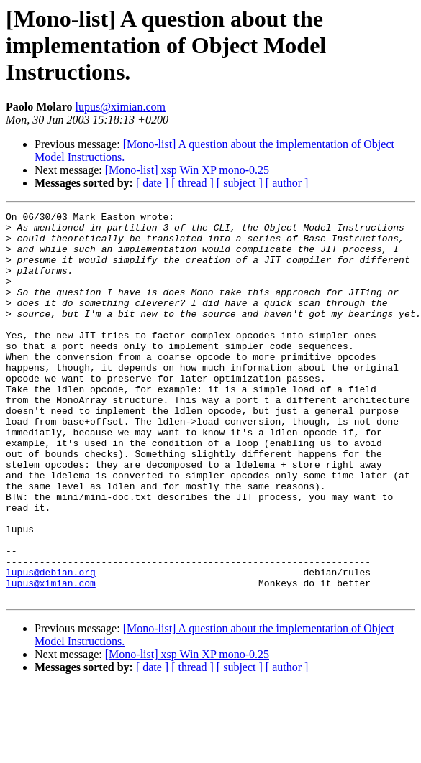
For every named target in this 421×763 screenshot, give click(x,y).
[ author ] (287, 183)
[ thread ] (192, 183)
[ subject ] (240, 183)
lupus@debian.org (51, 645)
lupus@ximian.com (121, 107)
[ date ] (152, 183)
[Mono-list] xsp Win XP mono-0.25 (187, 170)
